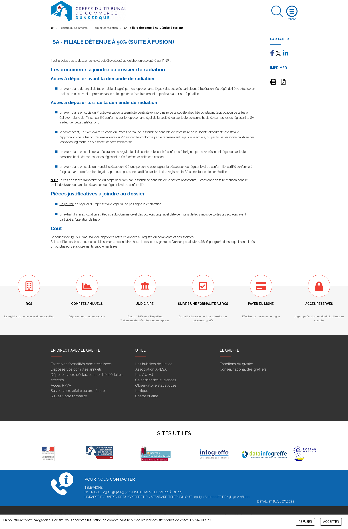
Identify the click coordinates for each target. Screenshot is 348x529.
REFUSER (305, 521)
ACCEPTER (331, 521)
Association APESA (151, 369)
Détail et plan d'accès (275, 501)
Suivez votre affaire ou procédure (78, 391)
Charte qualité (146, 396)
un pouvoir (67, 204)
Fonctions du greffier (236, 364)
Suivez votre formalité (69, 396)
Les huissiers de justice (153, 364)
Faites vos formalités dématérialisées (81, 364)
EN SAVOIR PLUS (202, 520)
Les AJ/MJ (144, 375)
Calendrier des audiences (155, 380)
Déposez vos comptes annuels (76, 369)
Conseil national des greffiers (243, 369)
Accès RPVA (61, 385)
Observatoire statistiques (155, 385)
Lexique (141, 391)
